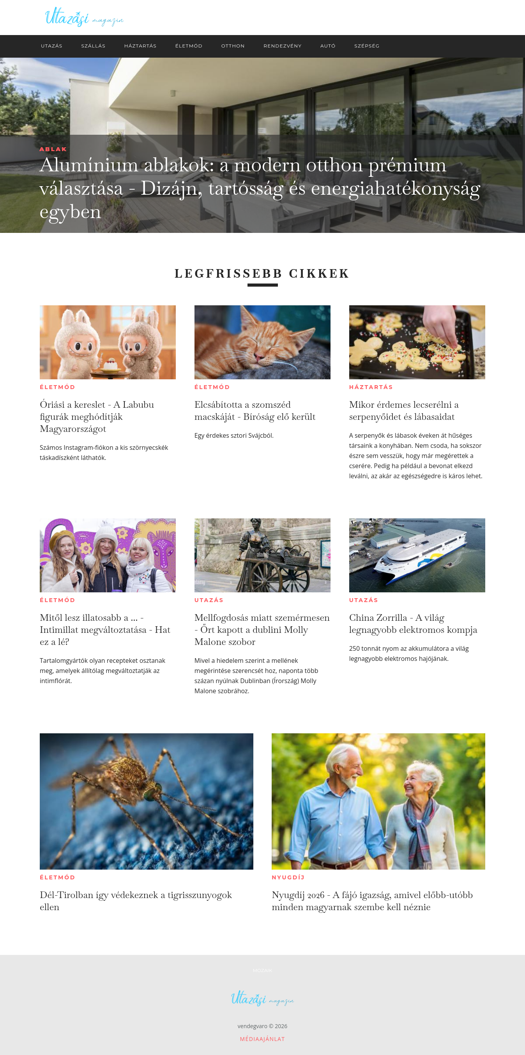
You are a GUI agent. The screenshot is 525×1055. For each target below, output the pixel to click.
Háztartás (371, 387)
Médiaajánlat (262, 1039)
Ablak (53, 149)
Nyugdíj (288, 877)
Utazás (209, 600)
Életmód (58, 387)
